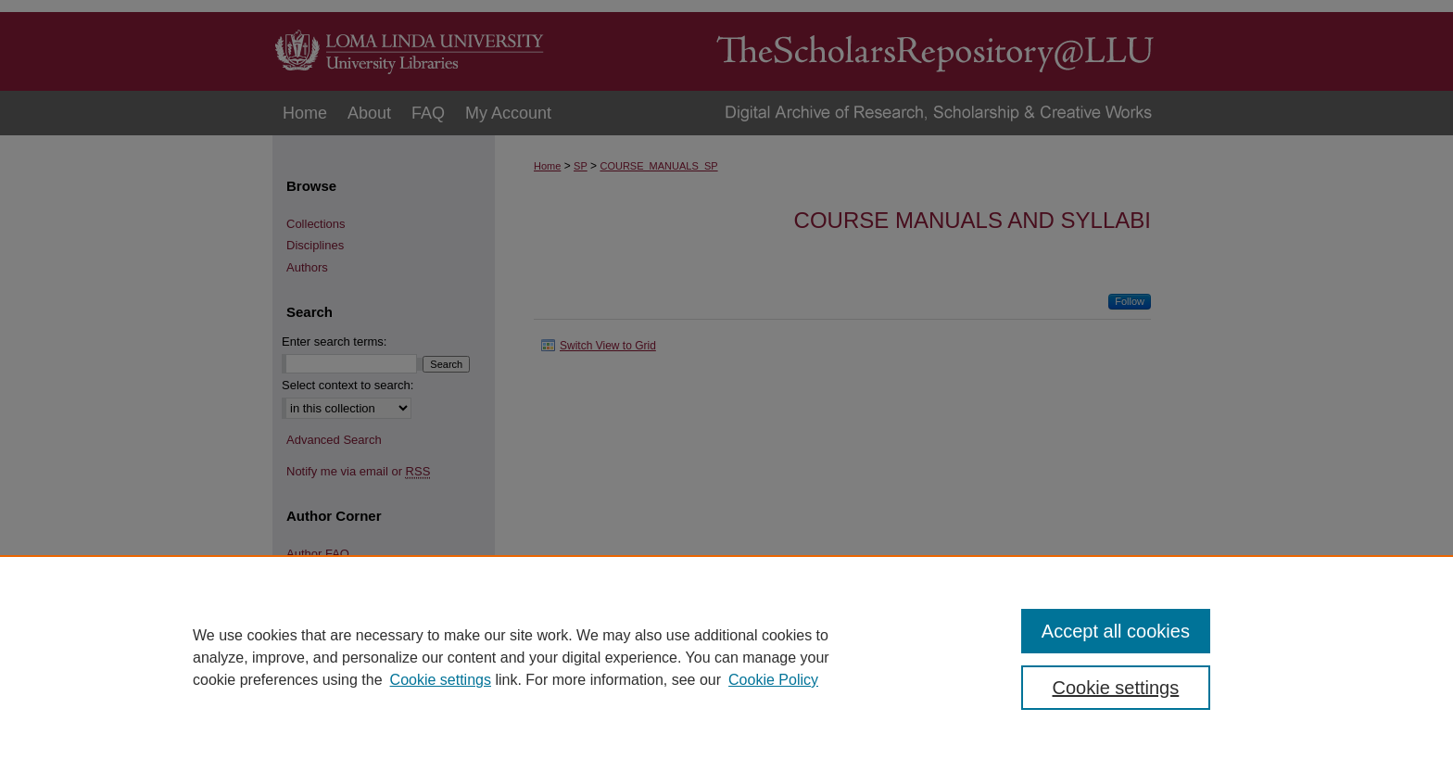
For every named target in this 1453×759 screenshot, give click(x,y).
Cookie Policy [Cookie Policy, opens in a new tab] (773, 680)
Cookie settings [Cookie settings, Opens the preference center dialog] (1116, 687)
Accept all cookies (1116, 631)
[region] (726, 657)
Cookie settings (440, 680)
